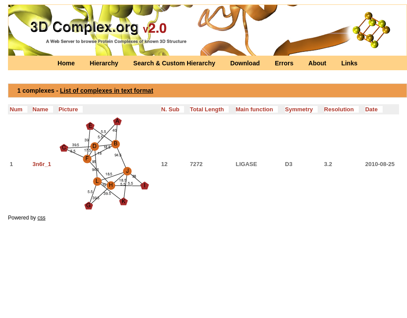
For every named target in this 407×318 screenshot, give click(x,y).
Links (349, 63)
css (42, 218)
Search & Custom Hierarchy (175, 63)
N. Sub (172, 109)
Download (245, 63)
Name (43, 109)
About (318, 63)
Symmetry (301, 109)
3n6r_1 (42, 164)
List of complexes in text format (107, 90)
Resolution (341, 109)
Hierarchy (105, 63)
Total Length (209, 109)
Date (373, 109)
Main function (257, 109)
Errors (285, 63)
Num (18, 109)
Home (67, 63)
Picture (70, 109)
